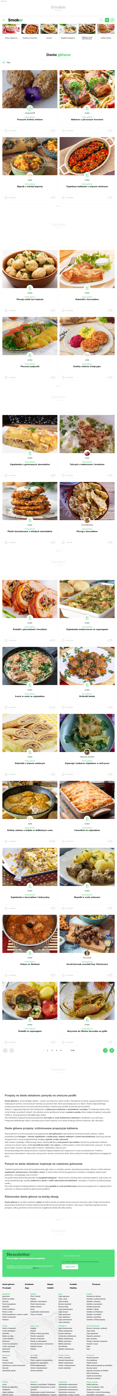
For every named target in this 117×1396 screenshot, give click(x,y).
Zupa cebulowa (64, 1322)
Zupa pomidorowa (65, 1320)
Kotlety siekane (36, 1307)
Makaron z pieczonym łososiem (87, 119)
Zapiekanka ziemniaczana (68, 1390)
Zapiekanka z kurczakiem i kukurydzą (30, 897)
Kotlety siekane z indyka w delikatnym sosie (30, 830)
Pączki (4, 1358)
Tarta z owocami (64, 1358)
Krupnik (33, 1331)
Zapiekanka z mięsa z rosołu (68, 1395)
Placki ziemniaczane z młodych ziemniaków (30, 531)
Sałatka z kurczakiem (94, 1304)
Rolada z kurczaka (93, 1390)
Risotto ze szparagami (38, 1341)
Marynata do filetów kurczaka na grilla (87, 1031)
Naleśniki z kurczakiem (87, 299)
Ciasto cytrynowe (8, 1346)
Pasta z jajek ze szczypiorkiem (41, 1360)
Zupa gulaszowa (64, 1314)
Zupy (27, 1288)
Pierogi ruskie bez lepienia (30, 299)
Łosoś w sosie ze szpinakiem (30, 696)
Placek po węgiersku (9, 1387)
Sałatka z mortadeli (94, 1314)
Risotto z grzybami (37, 1336)
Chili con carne (7, 1395)
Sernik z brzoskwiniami (38, 1368)
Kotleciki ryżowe (36, 1346)
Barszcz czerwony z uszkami (97, 1328)
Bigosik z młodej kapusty (30, 186)
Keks (88, 1349)
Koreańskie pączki (9, 1371)
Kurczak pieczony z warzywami (41, 1344)
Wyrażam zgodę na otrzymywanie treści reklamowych (80, 1262)
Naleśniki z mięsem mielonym (30, 763)
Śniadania (29, 1284)
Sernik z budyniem (9, 1328)
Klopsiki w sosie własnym (87, 897)
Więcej (35, 1268)
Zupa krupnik (63, 1301)
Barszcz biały (63, 1307)
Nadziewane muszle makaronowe (42, 1392)
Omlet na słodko (8, 1299)
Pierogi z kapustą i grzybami (97, 1341)
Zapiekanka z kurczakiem (67, 1387)
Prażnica (5, 1320)
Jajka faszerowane (65, 1328)
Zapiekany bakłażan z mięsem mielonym (87, 186)
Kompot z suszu (92, 1344)
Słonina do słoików (93, 1378)
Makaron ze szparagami (39, 1363)
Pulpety (33, 1299)
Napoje (50, 1284)
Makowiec (6, 1341)
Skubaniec (6, 1352)
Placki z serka (7, 1312)
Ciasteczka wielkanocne (67, 1336)
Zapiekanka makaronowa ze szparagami (87, 629)
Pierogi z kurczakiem (87, 531)
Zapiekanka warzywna (66, 1392)
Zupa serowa (63, 1312)
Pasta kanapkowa (9, 1304)
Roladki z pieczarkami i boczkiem (30, 629)
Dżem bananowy (93, 1373)
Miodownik (6, 1349)
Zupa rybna (91, 1331)
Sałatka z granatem (94, 1317)
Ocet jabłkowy (92, 1360)
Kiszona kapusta (93, 1358)
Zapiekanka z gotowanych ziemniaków (30, 464)
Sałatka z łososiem (94, 1301)
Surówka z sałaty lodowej (96, 1299)
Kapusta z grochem (94, 1336)
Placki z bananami (9, 1317)
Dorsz (32, 1309)
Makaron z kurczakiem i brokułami (43, 1384)
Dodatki (73, 1284)
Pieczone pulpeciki (30, 366)
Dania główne (30, 117)
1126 (72, 1050)
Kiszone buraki (92, 1368)
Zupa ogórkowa (64, 1317)
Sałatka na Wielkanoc (95, 1312)
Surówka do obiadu (94, 1296)
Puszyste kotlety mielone (30, 119)
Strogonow (6, 1390)
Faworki (5, 1360)
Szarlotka (5, 1333)
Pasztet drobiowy (64, 1333)
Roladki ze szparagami (30, 1031)
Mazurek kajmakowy (66, 1360)
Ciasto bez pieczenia (9, 1344)
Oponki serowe (7, 1363)
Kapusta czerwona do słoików (97, 1371)
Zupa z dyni (62, 1299)
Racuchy (5, 1301)
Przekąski (6, 1288)
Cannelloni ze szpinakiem (87, 830)
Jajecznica (6, 1296)
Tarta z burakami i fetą (95, 1387)
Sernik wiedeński (36, 1371)
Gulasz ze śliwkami (30, 964)
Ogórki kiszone (92, 1363)
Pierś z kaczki (35, 1296)
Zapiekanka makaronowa (39, 1312)
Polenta (33, 1349)
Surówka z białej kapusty (96, 1320)
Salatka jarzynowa (93, 1307)
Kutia (88, 1346)
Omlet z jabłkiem (8, 1309)
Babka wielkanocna (65, 1339)
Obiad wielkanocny (65, 1331)
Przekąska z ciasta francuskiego (98, 1392)
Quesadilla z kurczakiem (95, 1395)
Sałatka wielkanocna (66, 1349)
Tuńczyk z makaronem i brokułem (87, 464)
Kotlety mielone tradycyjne (87, 366)
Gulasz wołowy (7, 1392)
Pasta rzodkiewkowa (38, 1365)
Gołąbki (33, 1328)
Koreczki (5, 1368)
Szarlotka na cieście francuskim (13, 1365)
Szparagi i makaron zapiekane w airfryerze (87, 763)
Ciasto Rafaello (8, 1339)
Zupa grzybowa (92, 1333)
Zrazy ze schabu (36, 1314)
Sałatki (50, 1288)
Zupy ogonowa (63, 1296)
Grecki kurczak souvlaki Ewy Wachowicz (87, 964)
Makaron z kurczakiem (38, 1301)
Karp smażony (92, 1339)
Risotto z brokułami (37, 1339)
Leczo (4, 1384)
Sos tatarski (62, 1346)
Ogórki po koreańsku (94, 1376)
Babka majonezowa (65, 1363)
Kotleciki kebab (87, 696)
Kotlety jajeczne (92, 1384)
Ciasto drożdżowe (8, 1331)
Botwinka (33, 1358)
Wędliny (73, 1288)
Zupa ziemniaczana (65, 1309)
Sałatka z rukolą (93, 1309)
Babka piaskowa (64, 1344)
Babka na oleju (7, 1336)
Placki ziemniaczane (37, 1304)
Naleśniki (5, 1307)
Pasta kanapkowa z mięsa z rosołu (15, 1314)
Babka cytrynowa (64, 1341)
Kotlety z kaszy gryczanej (39, 1333)
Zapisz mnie (70, 1267)
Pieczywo (96, 1284)
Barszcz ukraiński (64, 1304)
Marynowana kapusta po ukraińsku (99, 1365)
